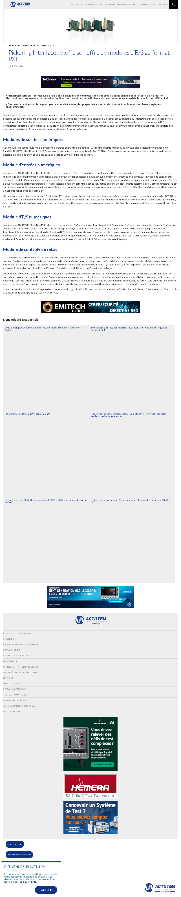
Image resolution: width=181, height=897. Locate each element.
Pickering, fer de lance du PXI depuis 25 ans (27, 413)
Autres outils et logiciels (19, 705)
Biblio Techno (139, 4)
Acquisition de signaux (17, 655)
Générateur (10, 661)
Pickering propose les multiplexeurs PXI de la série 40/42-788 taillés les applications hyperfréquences (128, 415)
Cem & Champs (11, 650)
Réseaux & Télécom (14, 689)
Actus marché (107, 4)
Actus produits (89, 4)
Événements (123, 4)
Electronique (11, 711)
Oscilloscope (11, 683)
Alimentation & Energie (17, 633)
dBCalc (152, 4)
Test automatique (42, 45)
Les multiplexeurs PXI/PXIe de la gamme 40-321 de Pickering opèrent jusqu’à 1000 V (45, 501)
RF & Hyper (9, 638)
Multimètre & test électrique (21, 672)
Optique (8, 678)
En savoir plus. (28, 883)
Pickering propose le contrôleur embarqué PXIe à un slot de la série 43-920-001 (131, 501)
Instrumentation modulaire (20, 666)
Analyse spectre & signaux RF (20, 644)
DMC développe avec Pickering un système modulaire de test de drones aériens (43, 328)
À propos (163, 4)
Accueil (75, 4)
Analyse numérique (15, 700)
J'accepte (46, 892)
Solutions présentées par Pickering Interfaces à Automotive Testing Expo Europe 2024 (129, 328)
